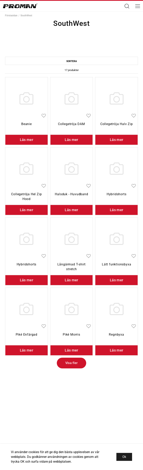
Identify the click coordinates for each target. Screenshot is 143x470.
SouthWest (26, 15)
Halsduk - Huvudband (71, 194)
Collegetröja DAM (71, 124)
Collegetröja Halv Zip (116, 124)
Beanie (26, 124)
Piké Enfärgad (26, 334)
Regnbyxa (116, 334)
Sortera (71, 61)
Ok (124, 457)
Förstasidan (11, 15)
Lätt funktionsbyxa (116, 264)
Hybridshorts (117, 194)
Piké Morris (71, 334)
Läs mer (26, 140)
